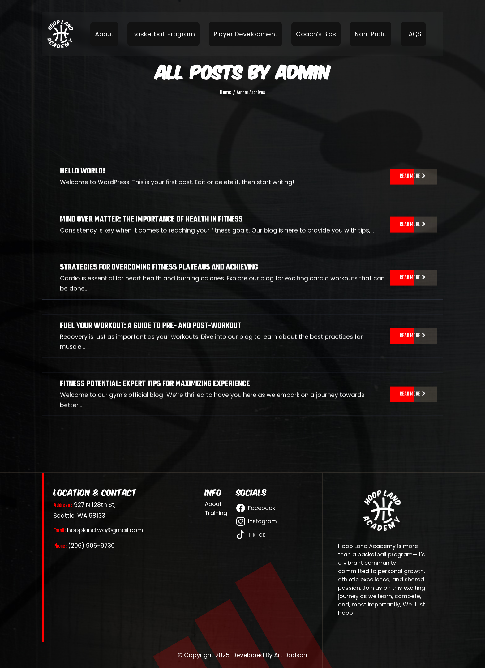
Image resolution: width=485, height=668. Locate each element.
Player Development (245, 34)
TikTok (250, 534)
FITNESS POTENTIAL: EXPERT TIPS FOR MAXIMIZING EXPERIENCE (155, 390)
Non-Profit (370, 34)
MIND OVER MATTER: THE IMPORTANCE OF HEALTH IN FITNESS (151, 225)
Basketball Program (163, 34)
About (104, 34)
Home (225, 93)
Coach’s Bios (316, 34)
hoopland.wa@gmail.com (98, 530)
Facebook (255, 508)
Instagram (256, 521)
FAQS (413, 34)
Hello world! (82, 177)
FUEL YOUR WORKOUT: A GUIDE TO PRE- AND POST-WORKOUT (150, 331)
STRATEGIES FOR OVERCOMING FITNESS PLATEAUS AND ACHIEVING (159, 273)
